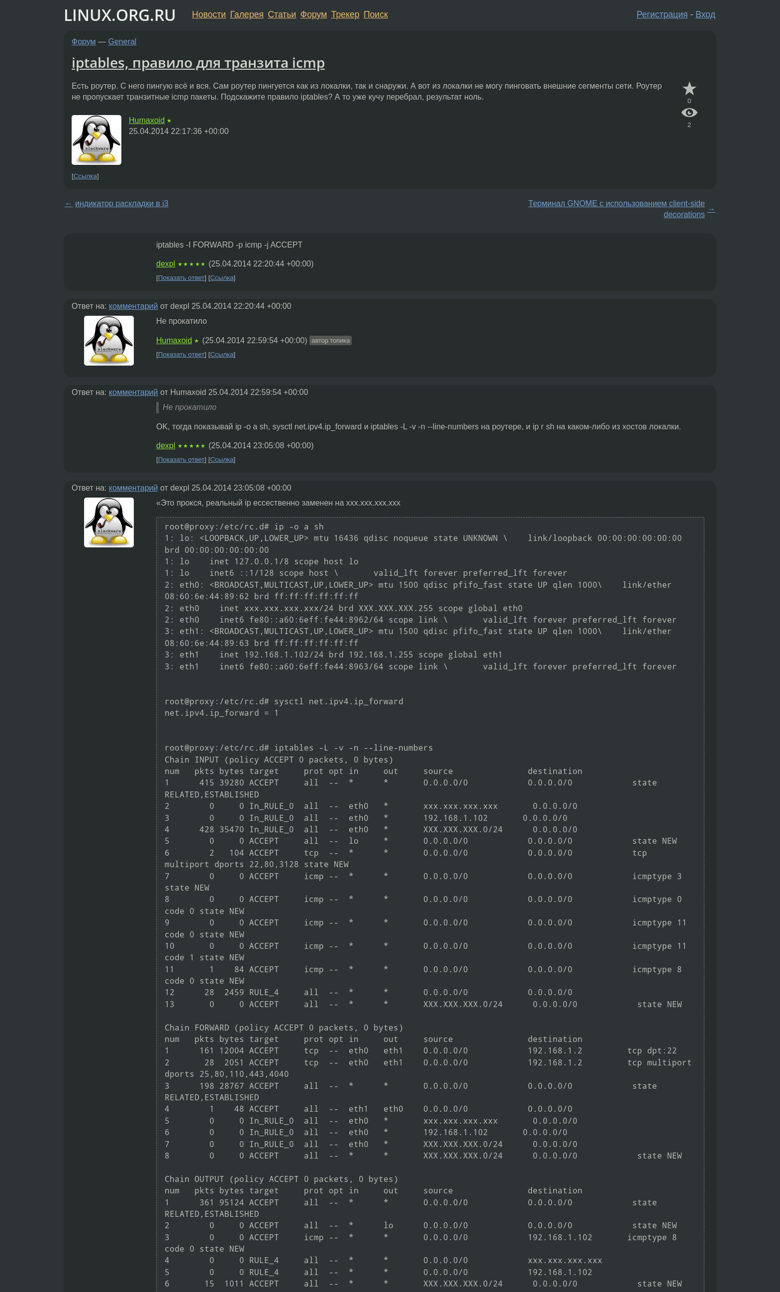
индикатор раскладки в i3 (122, 203)
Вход (705, 14)
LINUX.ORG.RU (120, 14)
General (122, 41)
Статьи (282, 14)
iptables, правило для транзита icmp (198, 62)
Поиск (376, 14)
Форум (313, 14)
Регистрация (662, 14)
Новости (209, 14)
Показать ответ (181, 277)
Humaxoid (147, 120)
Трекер (345, 14)
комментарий (133, 306)
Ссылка (85, 176)
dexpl (165, 263)
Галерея (247, 14)
